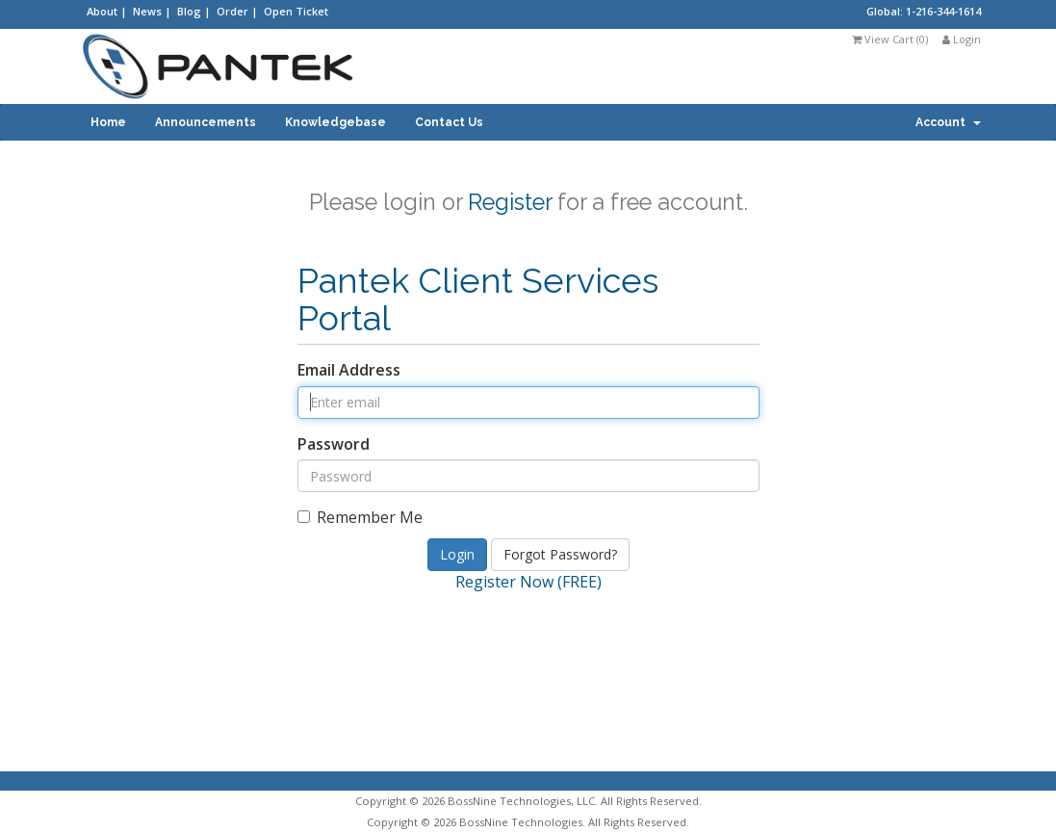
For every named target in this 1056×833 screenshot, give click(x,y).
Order (234, 11)
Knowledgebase (335, 122)
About (103, 11)
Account (948, 122)
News (149, 11)
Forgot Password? (560, 554)
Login (961, 39)
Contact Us (449, 122)
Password (333, 444)
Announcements (205, 122)
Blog (190, 11)
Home (108, 122)
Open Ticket (296, 11)
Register (510, 202)
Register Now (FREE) (528, 581)
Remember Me (360, 517)
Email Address (348, 369)
